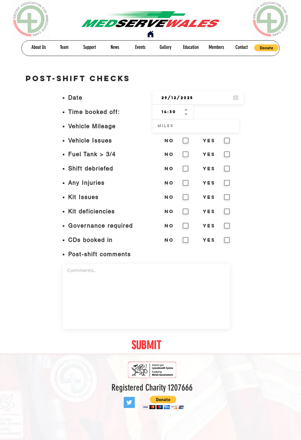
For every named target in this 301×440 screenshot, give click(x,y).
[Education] (191, 47)
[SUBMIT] (146, 345)
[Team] (64, 47)
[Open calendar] (235, 97)
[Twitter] (129, 402)
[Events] (140, 47)
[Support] (89, 47)
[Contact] (241, 47)
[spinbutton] (168, 112)
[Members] (216, 47)
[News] (114, 47)
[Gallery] (165, 47)
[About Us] (38, 47)
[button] (266, 47)
